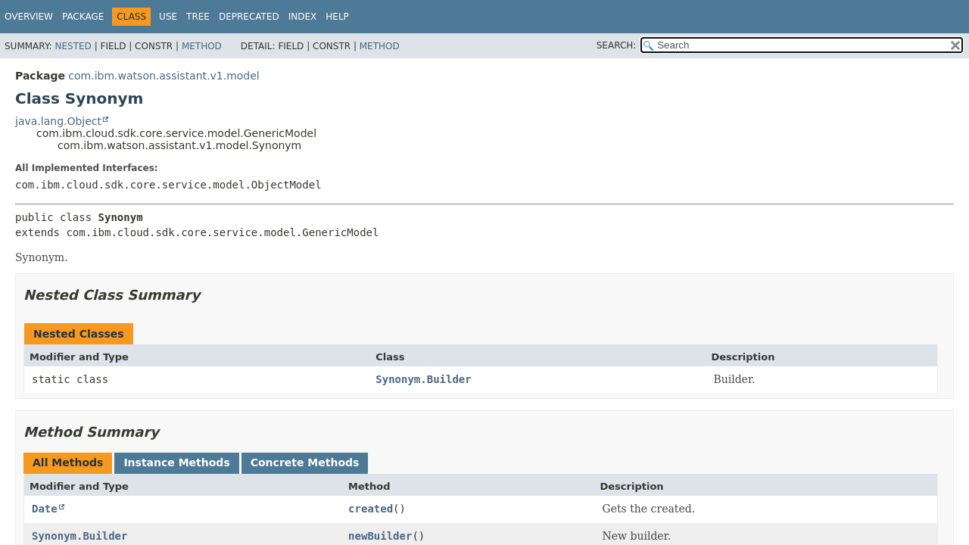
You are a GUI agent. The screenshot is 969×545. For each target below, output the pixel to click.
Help (337, 16)
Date (45, 509)
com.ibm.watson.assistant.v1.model (163, 76)
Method (202, 46)
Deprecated (249, 16)
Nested (73, 46)
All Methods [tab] (68, 462)
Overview (29, 16)
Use (168, 16)
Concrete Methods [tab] (305, 462)
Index (302, 16)
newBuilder (380, 536)
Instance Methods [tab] (176, 462)
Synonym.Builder (423, 379)
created (370, 509)
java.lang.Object (58, 121)
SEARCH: (617, 45)
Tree (198, 16)
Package (83, 16)
